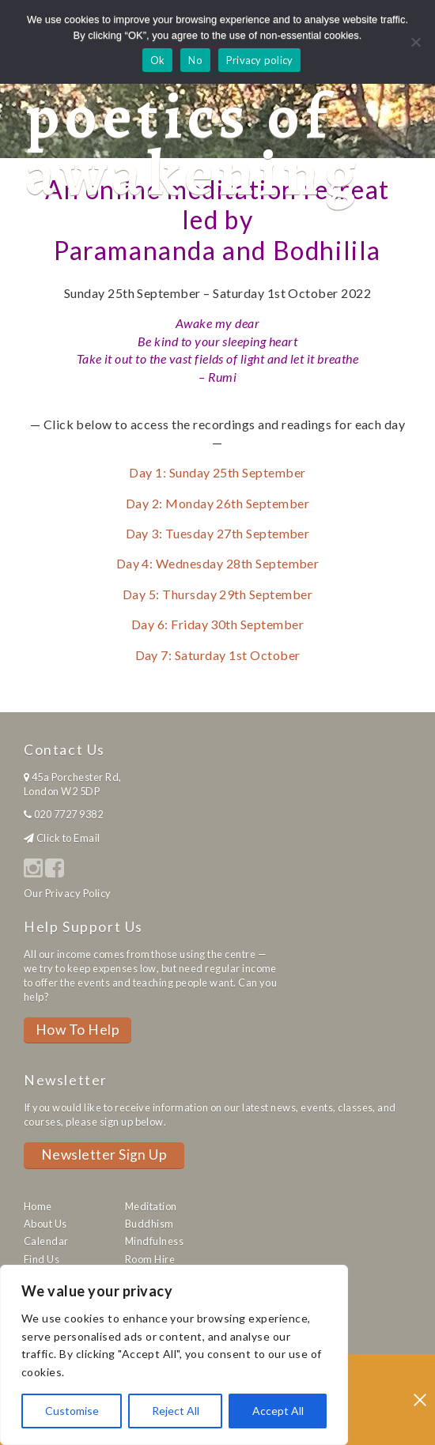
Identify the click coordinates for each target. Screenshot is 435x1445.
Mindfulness (154, 1241)
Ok (157, 60)
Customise (72, 1410)
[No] (415, 42)
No (195, 60)
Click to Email (68, 838)
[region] (174, 1355)
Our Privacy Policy (68, 893)
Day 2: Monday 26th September (217, 503)
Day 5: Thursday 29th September (217, 594)
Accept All (278, 1410)
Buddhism (149, 1223)
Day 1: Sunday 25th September (217, 472)
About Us (45, 1223)
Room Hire (150, 1259)
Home (38, 1206)
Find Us (41, 1259)
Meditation (151, 1206)
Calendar (46, 1241)
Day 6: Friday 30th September (217, 624)
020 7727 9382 (68, 814)
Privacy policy (259, 60)
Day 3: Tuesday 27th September (218, 533)
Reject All (175, 1410)
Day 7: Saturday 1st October (218, 654)
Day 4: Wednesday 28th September (218, 563)
